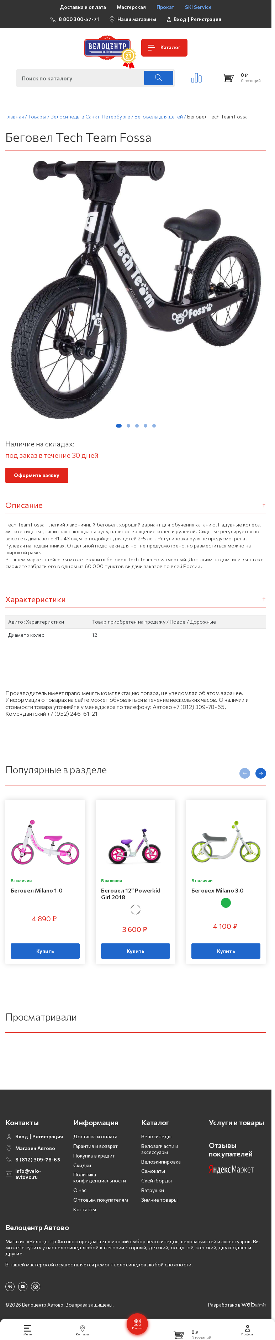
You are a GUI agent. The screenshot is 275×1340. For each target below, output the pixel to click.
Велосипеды (156, 1140)
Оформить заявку (37, 479)
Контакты (84, 1213)
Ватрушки (152, 1194)
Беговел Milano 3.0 (217, 893)
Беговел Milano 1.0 (37, 893)
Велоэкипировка (161, 1165)
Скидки (82, 1169)
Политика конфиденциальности (99, 1181)
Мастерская (131, 7)
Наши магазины (136, 19)
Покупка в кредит (94, 1159)
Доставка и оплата (83, 7)
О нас (80, 1194)
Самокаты (153, 1175)
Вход (180, 19)
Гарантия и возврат (95, 1149)
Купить (45, 955)
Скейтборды (156, 1184)
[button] (118, 429)
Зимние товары (159, 1203)
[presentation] (244, 777)
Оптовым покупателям (100, 1203)
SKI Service (198, 7)
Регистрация (206, 19)
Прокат (165, 7)
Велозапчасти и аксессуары (159, 1152)
